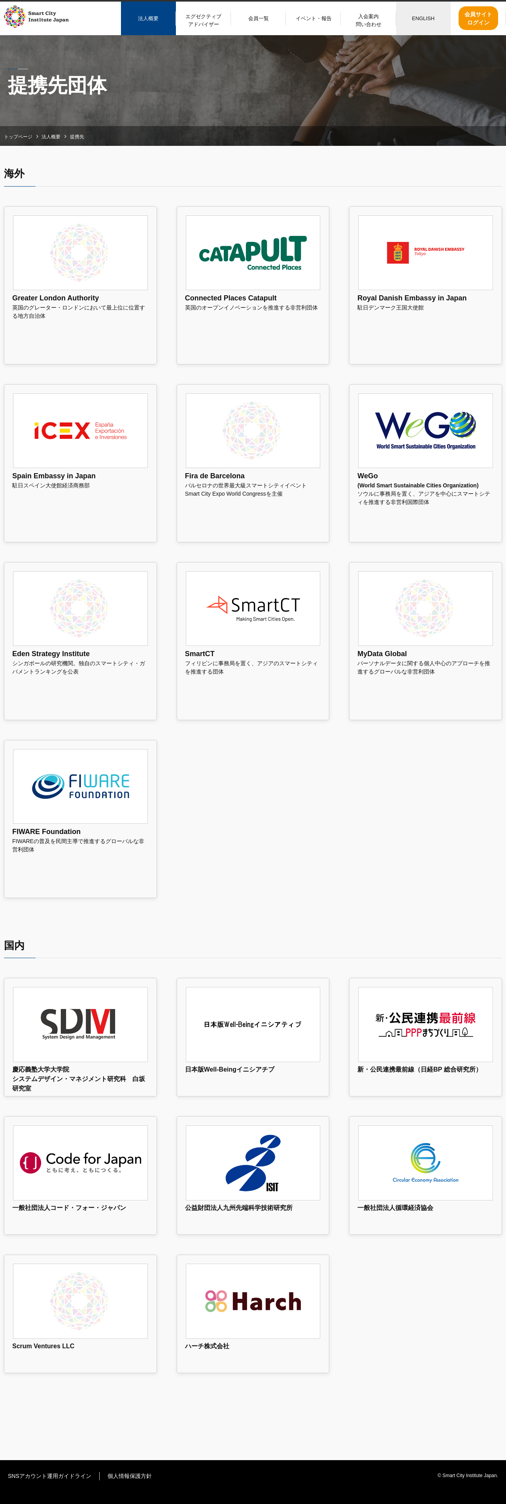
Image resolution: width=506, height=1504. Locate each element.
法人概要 (148, 18)
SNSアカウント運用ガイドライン (49, 1476)
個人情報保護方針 (130, 1476)
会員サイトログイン (478, 18)
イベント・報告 (314, 18)
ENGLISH (423, 18)
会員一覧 (258, 18)
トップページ (18, 137)
